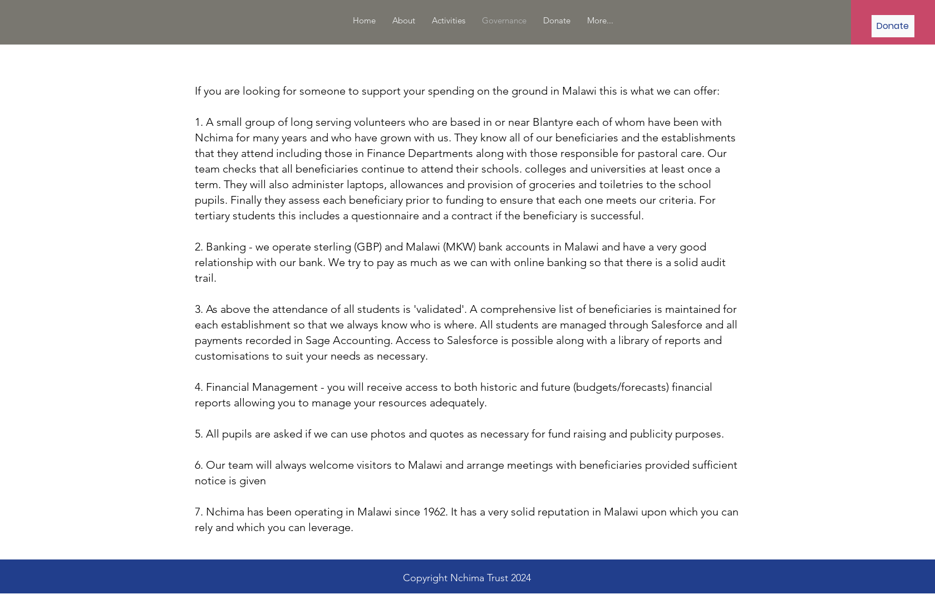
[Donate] (893, 26)
